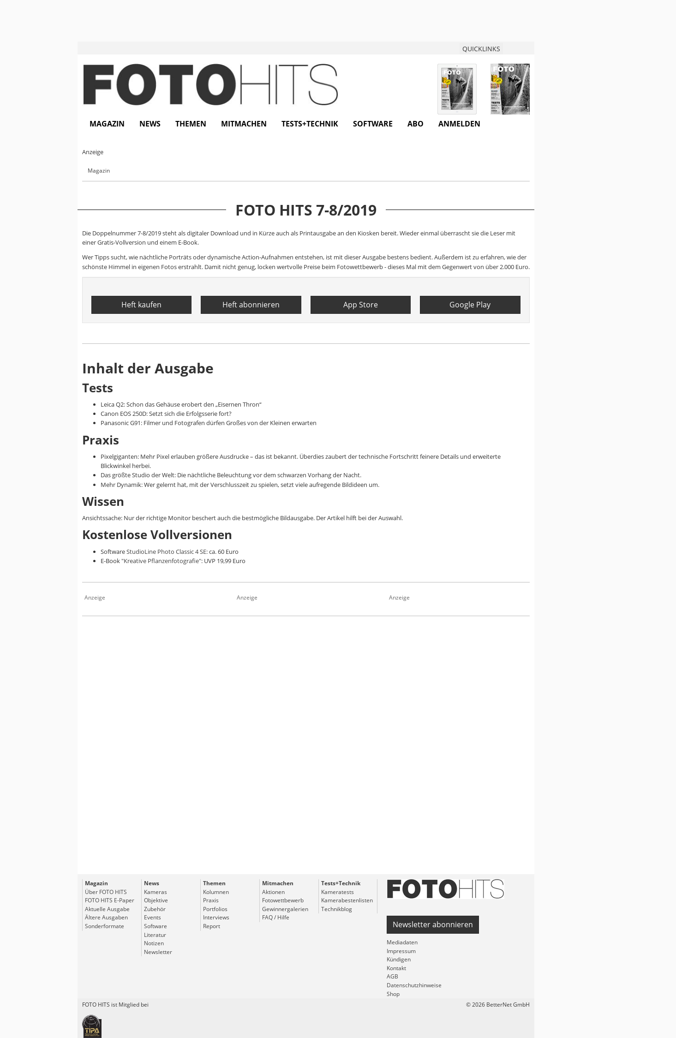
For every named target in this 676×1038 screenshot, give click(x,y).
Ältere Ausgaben (106, 917)
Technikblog (336, 909)
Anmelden (459, 124)
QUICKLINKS (481, 48)
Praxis (211, 900)
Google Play (470, 305)
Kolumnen (216, 892)
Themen (190, 124)
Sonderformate (104, 926)
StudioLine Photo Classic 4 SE (166, 551)
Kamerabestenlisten (347, 900)
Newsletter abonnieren (433, 924)
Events (152, 917)
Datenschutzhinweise (414, 985)
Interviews (216, 917)
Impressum (401, 951)
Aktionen (273, 892)
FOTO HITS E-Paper (109, 900)
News (150, 124)
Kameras (155, 892)
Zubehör (155, 909)
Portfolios (215, 909)
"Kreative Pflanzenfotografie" (161, 561)
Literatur (155, 935)
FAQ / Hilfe (275, 917)
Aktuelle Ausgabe (107, 909)
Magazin (107, 124)
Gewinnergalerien (285, 909)
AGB (392, 976)
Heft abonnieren (251, 305)
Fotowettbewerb (283, 900)
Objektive (156, 900)
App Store (360, 305)
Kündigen (399, 959)
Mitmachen (244, 124)
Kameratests (337, 892)
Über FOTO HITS (106, 892)
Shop (393, 994)
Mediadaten (402, 942)
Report (211, 926)
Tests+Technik (309, 124)
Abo (415, 124)
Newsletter (158, 952)
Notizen (154, 943)
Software (373, 124)
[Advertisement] (306, 762)
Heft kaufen (141, 305)
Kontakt (396, 968)
